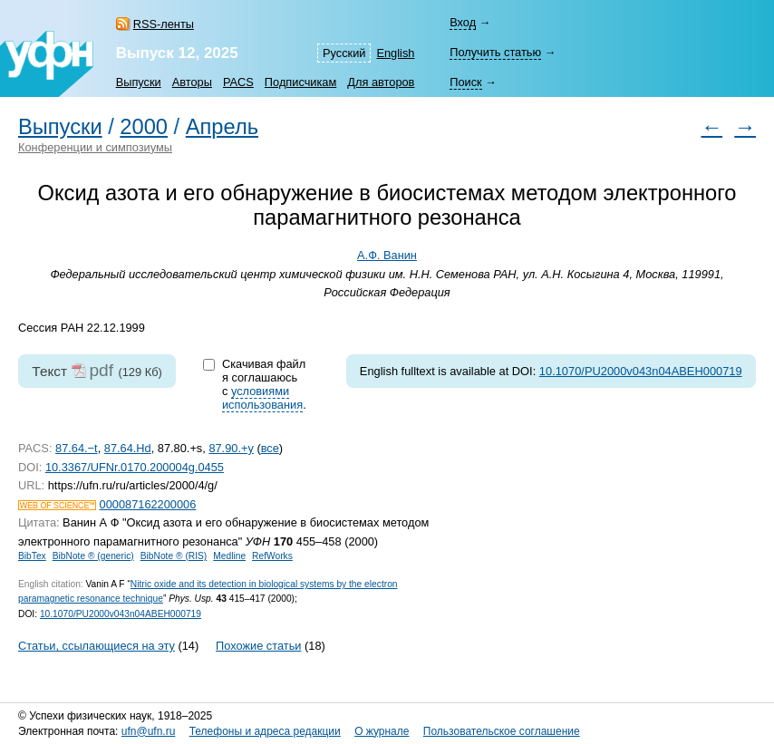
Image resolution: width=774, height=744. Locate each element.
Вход (463, 22)
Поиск (465, 82)
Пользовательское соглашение (501, 731)
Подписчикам (300, 82)
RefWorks (272, 556)
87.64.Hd (127, 448)
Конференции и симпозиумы (95, 147)
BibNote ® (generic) (93, 556)
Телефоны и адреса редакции (265, 731)
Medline (229, 556)
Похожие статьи (258, 645)
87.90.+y (230, 448)
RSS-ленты (163, 24)
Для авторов (380, 82)
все (270, 448)
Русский (344, 53)
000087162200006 (148, 504)
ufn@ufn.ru (148, 731)
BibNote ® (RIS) (174, 556)
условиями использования (262, 397)
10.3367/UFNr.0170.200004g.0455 (134, 467)
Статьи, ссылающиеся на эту (96, 645)
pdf (101, 370)
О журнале (381, 731)
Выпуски (138, 82)
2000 (144, 127)
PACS (238, 82)
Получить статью (495, 52)
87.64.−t (76, 448)
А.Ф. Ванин (387, 255)
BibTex (32, 556)
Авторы (192, 82)
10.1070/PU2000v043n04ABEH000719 (640, 371)
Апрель (222, 127)
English (395, 53)
